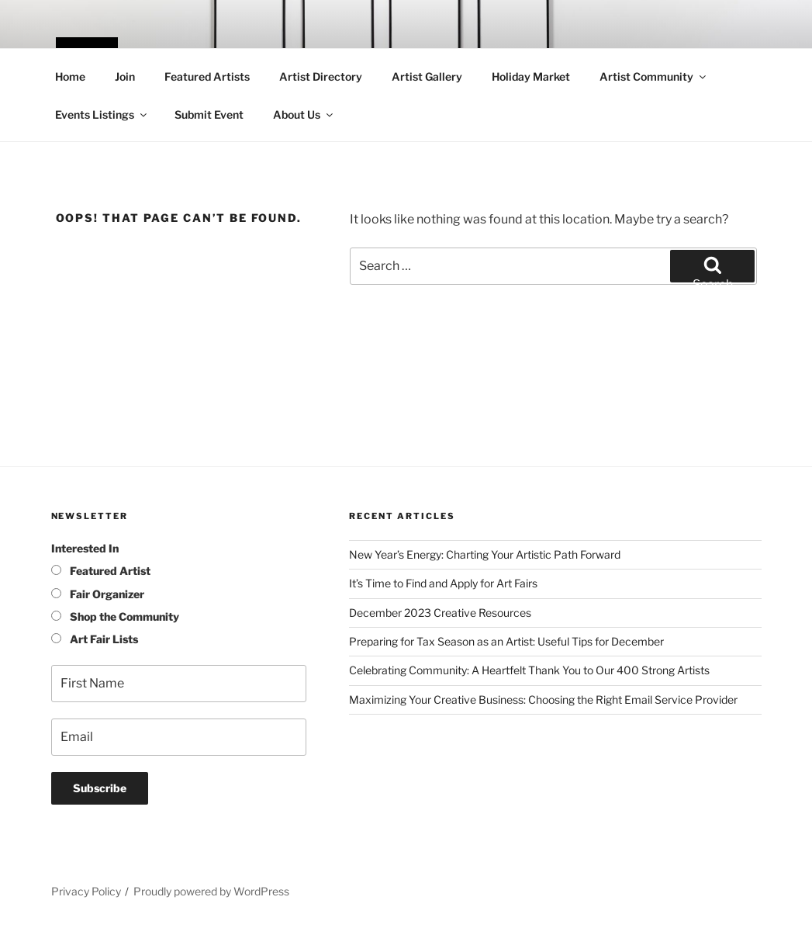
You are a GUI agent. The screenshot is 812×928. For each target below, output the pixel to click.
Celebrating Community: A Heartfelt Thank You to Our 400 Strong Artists (529, 670)
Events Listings (102, 114)
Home (70, 76)
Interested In (85, 548)
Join (125, 76)
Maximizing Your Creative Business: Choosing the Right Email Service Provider (543, 699)
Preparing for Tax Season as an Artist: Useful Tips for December (506, 641)
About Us (304, 114)
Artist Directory (320, 76)
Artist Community (653, 76)
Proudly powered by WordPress (211, 891)
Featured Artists (207, 76)
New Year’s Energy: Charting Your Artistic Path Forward (484, 554)
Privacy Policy (86, 891)
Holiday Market (531, 76)
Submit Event (209, 114)
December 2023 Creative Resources (440, 612)
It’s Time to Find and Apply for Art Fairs (443, 583)
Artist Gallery (427, 76)
